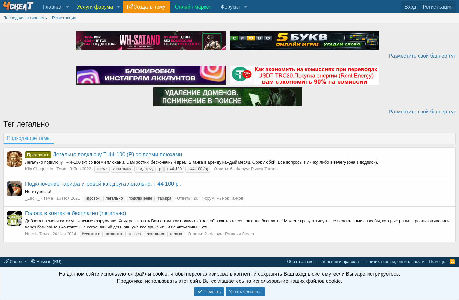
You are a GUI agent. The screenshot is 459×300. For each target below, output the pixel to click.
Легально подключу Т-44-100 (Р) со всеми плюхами (103, 154)
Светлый (15, 261)
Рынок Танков (264, 168)
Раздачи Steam (239, 233)
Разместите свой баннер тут (422, 55)
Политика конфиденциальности (394, 261)
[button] (67, 7)
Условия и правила (340, 261)
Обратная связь (302, 261)
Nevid (30, 233)
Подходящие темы (29, 138)
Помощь (437, 261)
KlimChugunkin (39, 168)
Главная (52, 7)
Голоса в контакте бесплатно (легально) (75, 213)
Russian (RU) (46, 261)
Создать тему (149, 7)
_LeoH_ (32, 198)
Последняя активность (25, 17)
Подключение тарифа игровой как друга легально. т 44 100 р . (103, 184)
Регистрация (64, 17)
